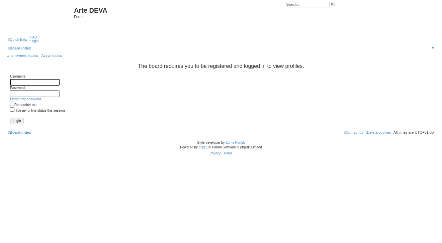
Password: (18, 88)
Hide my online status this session (37, 110)
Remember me (23, 105)
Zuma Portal (235, 142)
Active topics (51, 55)
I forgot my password (25, 99)
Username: (18, 76)
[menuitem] (33, 37)
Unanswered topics (22, 55)
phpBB (204, 147)
